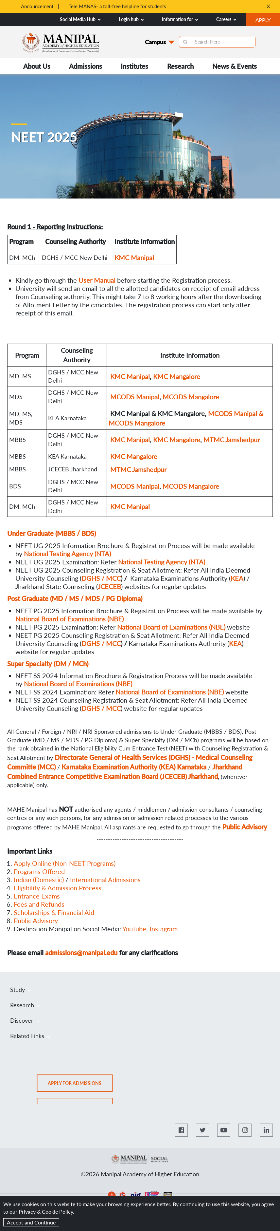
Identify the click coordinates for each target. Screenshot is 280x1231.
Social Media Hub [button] (80, 19)
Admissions (85, 66)
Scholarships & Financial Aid (54, 912)
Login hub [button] (131, 19)
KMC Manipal (134, 257)
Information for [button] (180, 19)
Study (20, 989)
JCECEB (109, 586)
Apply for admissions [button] (80, 1085)
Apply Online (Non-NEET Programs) (64, 863)
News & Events (234, 66)
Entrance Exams (37, 896)
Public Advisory (36, 920)
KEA (235, 643)
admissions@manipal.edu (81, 952)
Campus (155, 42)
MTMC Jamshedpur (231, 440)
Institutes (134, 66)
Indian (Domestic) (39, 879)
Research (180, 66)
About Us (36, 66)
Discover (24, 1020)
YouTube (134, 929)
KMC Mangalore (176, 376)
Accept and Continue (31, 1222)
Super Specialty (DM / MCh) (47, 664)
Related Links (30, 1035)
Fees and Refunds (39, 904)
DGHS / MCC (101, 578)
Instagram (163, 929)
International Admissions (105, 879)
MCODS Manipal (134, 397)
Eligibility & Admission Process (57, 888)
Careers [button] (226, 19)
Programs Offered (39, 871)
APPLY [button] (267, 20)
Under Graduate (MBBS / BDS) (51, 533)
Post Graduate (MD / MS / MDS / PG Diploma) (74, 598)
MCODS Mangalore (191, 397)
